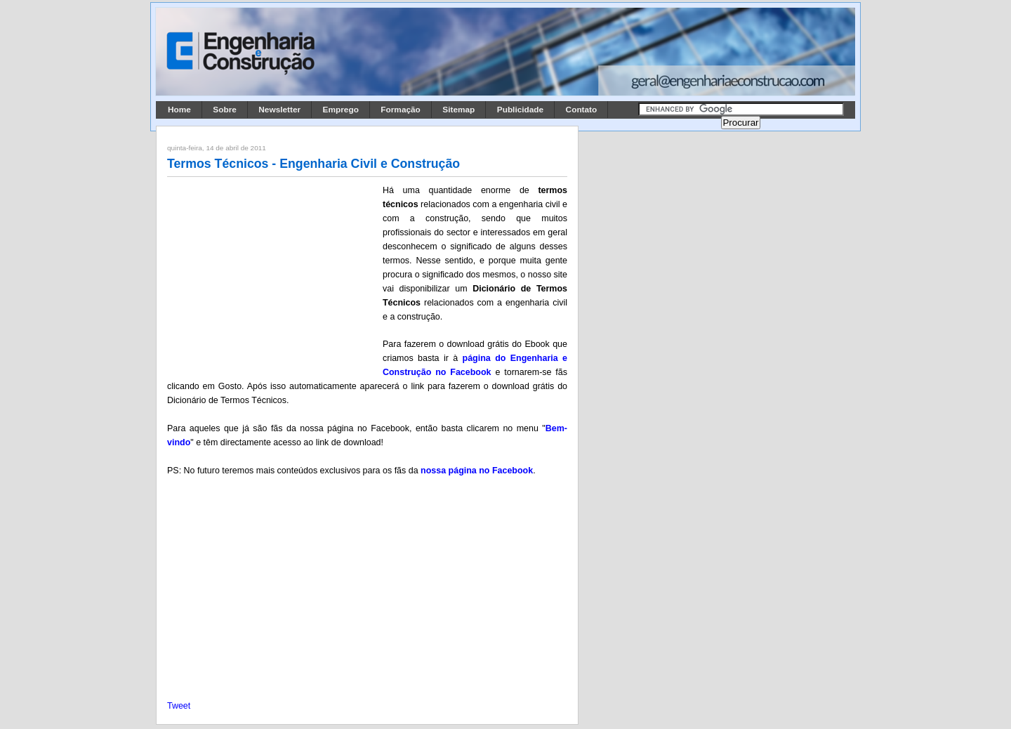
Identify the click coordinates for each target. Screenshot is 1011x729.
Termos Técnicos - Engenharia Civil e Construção (313, 164)
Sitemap (458, 109)
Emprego (341, 109)
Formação (401, 109)
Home (179, 109)
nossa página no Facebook (477, 470)
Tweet (178, 706)
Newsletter (279, 109)
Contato (581, 109)
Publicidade (520, 109)
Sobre (225, 109)
